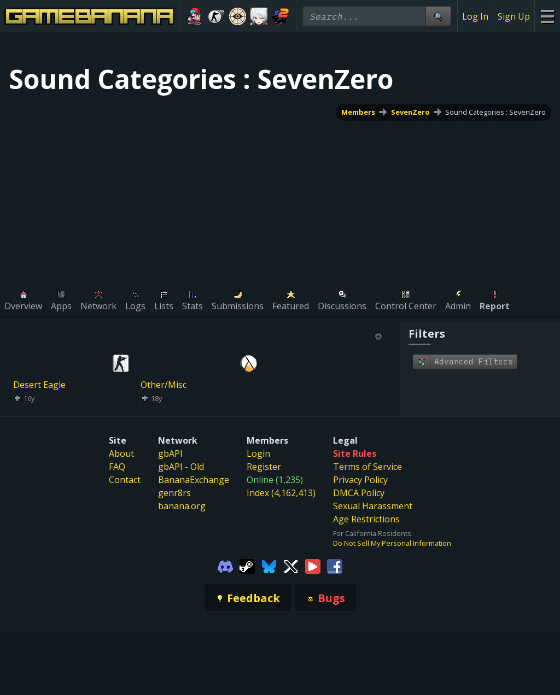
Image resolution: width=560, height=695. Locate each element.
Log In (475, 16)
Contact (125, 480)
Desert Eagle (39, 385)
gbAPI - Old (181, 467)
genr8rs (174, 493)
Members (358, 112)
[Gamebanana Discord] (225, 565)
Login (258, 453)
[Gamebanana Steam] (247, 565)
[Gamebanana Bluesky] (269, 565)
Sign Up (514, 16)
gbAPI (170, 453)
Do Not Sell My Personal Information (392, 543)
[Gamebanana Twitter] (291, 565)
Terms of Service (367, 467)
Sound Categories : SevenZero (495, 112)
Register (264, 467)
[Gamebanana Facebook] (334, 565)
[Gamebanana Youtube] (313, 565)
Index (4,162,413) (281, 493)
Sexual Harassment (372, 506)
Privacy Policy (360, 480)
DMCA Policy (358, 493)
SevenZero (410, 112)
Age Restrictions (366, 519)
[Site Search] (438, 16)
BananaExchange (193, 480)
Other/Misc (163, 385)
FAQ (117, 467)
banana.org (182, 506)
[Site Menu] (547, 16)
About (121, 453)
